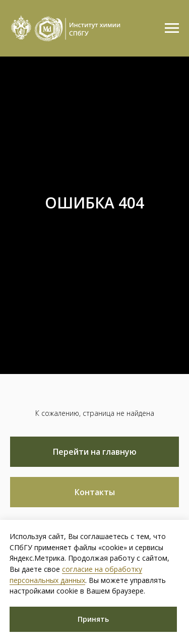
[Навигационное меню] (172, 28)
